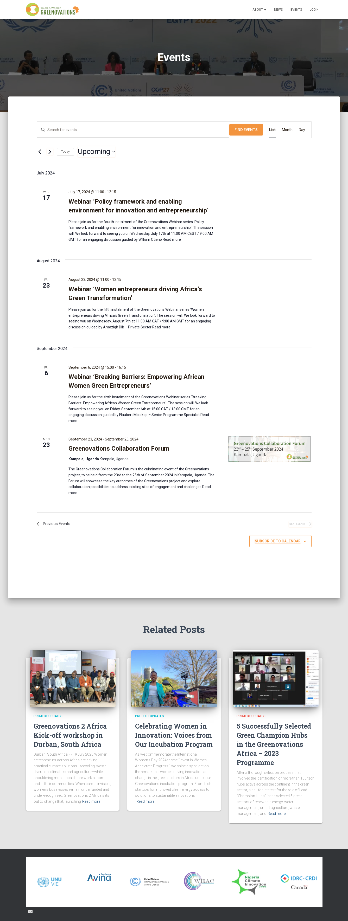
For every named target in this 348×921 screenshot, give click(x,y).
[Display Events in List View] (272, 130)
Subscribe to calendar (278, 542)
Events (296, 9)
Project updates (48, 716)
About (259, 9)
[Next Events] (50, 151)
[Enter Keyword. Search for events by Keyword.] (133, 130)
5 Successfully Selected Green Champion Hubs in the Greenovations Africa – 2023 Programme (274, 744)
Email (30, 911)
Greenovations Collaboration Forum (118, 448)
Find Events (246, 130)
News (278, 9)
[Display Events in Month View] (287, 130)
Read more (171, 239)
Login (314, 9)
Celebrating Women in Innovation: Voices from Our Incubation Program (174, 735)
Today (65, 151)
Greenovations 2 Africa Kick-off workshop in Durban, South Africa (70, 735)
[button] (265, 9)
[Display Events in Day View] (302, 130)
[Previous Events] (40, 151)
